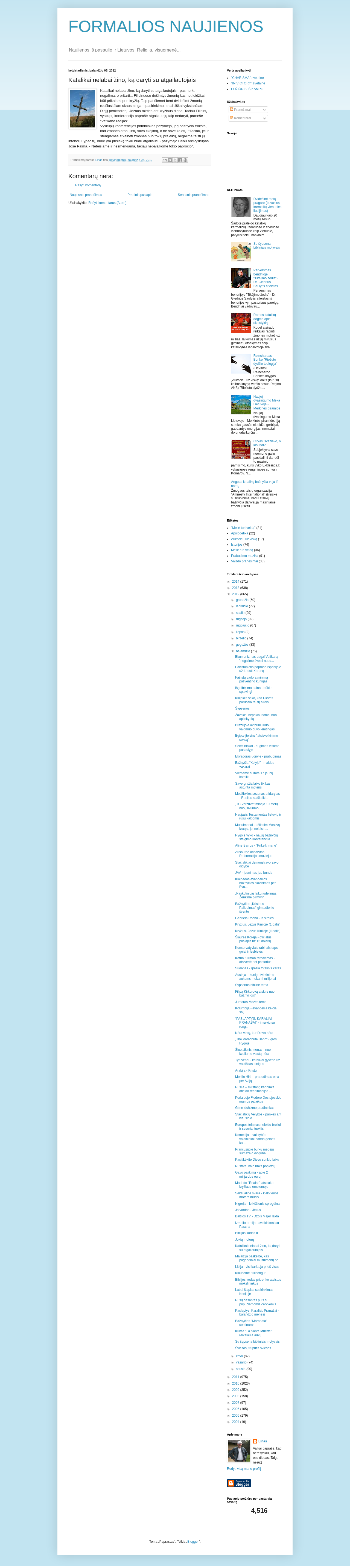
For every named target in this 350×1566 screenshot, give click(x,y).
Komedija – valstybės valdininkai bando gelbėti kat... (255, 1139)
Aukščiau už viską (244, 539)
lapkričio (242, 606)
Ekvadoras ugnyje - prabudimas (258, 756)
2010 (236, 1383)
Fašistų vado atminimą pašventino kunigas (251, 679)
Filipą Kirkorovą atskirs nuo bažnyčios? (255, 993)
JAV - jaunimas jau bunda (253, 873)
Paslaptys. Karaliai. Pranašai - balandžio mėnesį (257, 1312)
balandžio (243, 651)
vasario (241, 1362)
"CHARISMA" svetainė (247, 78)
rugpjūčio (243, 625)
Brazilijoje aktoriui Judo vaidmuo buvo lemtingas (255, 727)
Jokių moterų (244, 1240)
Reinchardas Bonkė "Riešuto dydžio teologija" (265, 360)
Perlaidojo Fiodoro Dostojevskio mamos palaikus (258, 1099)
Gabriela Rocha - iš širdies (254, 918)
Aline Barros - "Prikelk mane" (256, 845)
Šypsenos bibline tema (251, 985)
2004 (236, 1422)
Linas (262, 1441)
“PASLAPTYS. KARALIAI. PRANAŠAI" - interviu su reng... (255, 1023)
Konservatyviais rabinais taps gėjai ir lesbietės (256, 949)
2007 (236, 1403)
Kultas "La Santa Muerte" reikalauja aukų (253, 1333)
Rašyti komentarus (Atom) (107, 203)
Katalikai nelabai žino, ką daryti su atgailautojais (257, 1248)
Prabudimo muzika (244, 556)
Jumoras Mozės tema (251, 1002)
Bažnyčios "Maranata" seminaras (251, 1323)
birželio (241, 638)
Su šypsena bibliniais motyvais (266, 245)
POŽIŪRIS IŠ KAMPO (247, 89)
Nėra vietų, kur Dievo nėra (254, 1033)
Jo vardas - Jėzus (248, 1210)
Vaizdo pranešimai (244, 561)
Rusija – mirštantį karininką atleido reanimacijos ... (254, 1089)
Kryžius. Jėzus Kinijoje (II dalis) (257, 931)
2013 (236, 588)
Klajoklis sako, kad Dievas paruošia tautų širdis (254, 700)
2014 (236, 581)
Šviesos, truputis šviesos (253, 1348)
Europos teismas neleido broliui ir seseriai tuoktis (258, 1127)
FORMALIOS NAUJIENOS (165, 26)
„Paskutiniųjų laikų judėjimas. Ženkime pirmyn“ (256, 895)
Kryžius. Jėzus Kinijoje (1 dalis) (257, 924)
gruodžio (242, 600)
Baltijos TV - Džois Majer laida (257, 1216)
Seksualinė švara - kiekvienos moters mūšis (256, 1195)
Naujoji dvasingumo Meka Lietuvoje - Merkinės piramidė (266, 402)
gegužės (242, 645)
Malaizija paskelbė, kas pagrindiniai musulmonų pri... (258, 1258)
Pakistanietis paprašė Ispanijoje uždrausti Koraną (258, 669)
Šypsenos (242, 708)
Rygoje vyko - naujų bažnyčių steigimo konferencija (256, 837)
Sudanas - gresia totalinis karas (258, 968)
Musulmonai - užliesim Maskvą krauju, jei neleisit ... (257, 827)
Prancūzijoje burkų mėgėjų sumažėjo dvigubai (254, 1151)
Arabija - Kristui (246, 1070)
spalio (241, 613)
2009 (236, 1390)
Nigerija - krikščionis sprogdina (257, 1204)
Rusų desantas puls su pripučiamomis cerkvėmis (255, 1302)
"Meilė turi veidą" (243, 528)
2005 (236, 1415)
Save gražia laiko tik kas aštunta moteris (252, 785)
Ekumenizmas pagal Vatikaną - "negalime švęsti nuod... (257, 658)
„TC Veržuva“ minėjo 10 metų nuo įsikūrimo (256, 806)
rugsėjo (242, 619)
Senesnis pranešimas (193, 195)
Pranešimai (240, 110)
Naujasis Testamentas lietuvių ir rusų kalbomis (258, 816)
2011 (236, 1377)
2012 (236, 594)
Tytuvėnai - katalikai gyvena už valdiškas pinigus (257, 1062)
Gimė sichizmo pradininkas (254, 1108)
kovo (240, 1356)
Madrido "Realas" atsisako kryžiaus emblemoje (254, 1185)
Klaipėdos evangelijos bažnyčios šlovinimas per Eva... (255, 883)
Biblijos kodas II (246, 1233)
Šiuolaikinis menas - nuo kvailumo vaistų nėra (253, 1051)
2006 (236, 1409)
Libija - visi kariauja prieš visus (257, 1267)
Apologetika (239, 533)
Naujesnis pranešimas (86, 195)
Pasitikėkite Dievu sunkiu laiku (257, 1159)
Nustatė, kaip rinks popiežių (255, 1166)
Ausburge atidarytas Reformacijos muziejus (253, 854)
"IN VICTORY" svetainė (248, 83)
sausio (241, 1369)
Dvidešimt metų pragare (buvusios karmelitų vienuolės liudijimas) (267, 205)
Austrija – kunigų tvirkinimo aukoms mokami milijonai (255, 977)
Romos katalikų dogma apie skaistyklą (264, 319)
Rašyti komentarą (88, 185)
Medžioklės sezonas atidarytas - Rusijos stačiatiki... (257, 795)
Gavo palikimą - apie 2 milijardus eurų (251, 1174)
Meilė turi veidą (242, 550)
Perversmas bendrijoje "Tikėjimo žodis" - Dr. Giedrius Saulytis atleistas (265, 278)
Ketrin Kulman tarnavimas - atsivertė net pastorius (255, 960)
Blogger (193, 1542)
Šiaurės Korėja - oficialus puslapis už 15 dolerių (253, 939)
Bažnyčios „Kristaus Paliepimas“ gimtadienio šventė (254, 908)
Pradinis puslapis (139, 195)
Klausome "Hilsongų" (250, 1273)
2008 (236, 1396)
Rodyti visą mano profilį (244, 1469)
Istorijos (236, 544)
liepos (241, 632)
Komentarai (240, 118)
